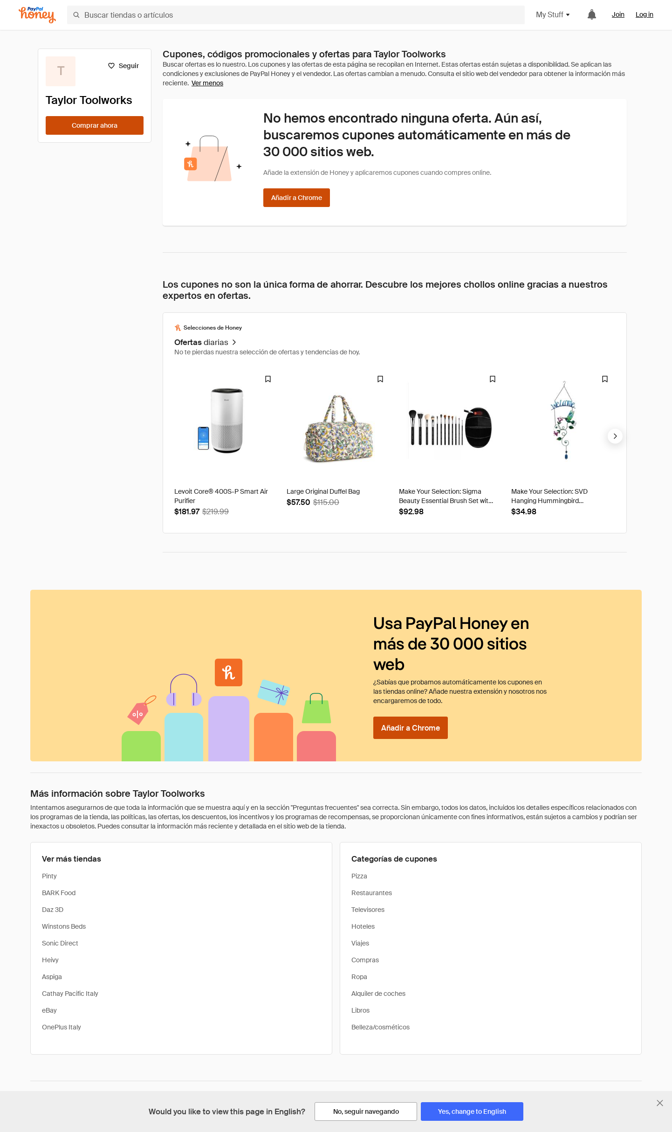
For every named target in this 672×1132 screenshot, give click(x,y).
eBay (49, 1010)
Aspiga (52, 977)
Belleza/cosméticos (380, 1027)
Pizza (359, 876)
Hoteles (363, 926)
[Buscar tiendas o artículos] (296, 15)
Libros (360, 1010)
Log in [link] (644, 14)
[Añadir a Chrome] (296, 197)
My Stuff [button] (553, 15)
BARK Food (58, 893)
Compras (365, 960)
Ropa (359, 977)
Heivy (50, 960)
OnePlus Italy (61, 1027)
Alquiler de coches (378, 993)
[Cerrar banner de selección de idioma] (660, 1103)
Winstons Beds (64, 926)
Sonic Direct (60, 943)
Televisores (367, 909)
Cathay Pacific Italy (70, 993)
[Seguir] (123, 65)
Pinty (49, 876)
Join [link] (618, 14)
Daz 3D (52, 909)
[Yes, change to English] (472, 1111)
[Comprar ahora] (95, 125)
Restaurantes (371, 893)
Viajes (360, 943)
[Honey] (37, 15)
